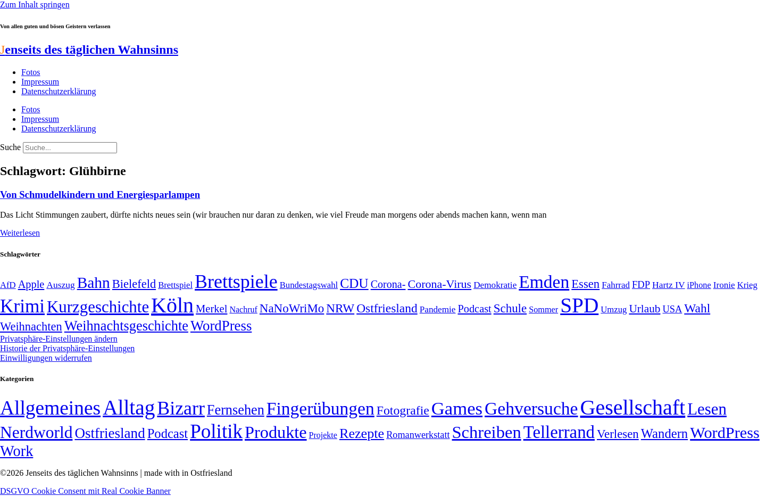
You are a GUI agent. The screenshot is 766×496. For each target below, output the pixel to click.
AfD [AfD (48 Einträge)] (8, 285)
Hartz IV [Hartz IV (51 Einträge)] (668, 284)
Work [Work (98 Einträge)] (16, 451)
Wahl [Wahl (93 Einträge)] (697, 308)
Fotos (30, 72)
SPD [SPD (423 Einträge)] (579, 305)
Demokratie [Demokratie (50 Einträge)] (495, 285)
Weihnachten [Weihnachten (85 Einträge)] (31, 326)
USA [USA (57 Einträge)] (672, 309)
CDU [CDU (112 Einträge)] (354, 283)
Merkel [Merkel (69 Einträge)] (211, 309)
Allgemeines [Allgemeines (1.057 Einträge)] (50, 408)
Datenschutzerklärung (58, 91)
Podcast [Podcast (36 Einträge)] (167, 433)
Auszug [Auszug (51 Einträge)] (60, 284)
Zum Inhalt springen (35, 4)
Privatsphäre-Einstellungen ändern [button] (59, 338)
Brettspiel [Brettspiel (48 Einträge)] (175, 285)
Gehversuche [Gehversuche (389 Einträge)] (531, 408)
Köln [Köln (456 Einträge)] (172, 305)
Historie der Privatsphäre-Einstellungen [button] (67, 348)
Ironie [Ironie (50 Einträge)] (724, 285)
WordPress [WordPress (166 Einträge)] (725, 433)
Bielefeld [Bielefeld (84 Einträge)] (134, 284)
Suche (10, 147)
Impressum (40, 81)
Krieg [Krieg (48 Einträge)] (747, 285)
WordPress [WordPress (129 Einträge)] (221, 326)
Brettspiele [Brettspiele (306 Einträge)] (236, 281)
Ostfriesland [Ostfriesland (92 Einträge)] (387, 308)
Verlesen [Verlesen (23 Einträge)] (618, 434)
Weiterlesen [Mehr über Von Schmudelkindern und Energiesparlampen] (20, 232)
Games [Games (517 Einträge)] (456, 408)
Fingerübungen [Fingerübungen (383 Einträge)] (320, 408)
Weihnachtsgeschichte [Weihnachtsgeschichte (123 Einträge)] (126, 326)
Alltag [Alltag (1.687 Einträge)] (129, 407)
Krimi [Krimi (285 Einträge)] (22, 306)
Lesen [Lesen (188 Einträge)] (707, 409)
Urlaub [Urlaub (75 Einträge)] (644, 308)
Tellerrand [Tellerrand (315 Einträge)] (559, 432)
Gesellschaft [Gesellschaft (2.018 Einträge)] (633, 407)
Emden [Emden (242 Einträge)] (544, 282)
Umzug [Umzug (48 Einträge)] (614, 309)
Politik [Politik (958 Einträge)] (216, 431)
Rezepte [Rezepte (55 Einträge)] (361, 433)
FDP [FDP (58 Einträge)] (641, 284)
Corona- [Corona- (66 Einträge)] (388, 284)
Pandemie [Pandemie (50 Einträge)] (438, 309)
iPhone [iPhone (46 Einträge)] (699, 285)
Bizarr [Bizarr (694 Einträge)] (181, 408)
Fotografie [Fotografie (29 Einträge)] (403, 410)
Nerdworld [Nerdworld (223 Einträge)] (36, 432)
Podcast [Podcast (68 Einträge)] (475, 309)
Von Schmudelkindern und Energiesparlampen (100, 194)
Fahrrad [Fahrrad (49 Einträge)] (616, 285)
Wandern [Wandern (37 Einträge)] (664, 433)
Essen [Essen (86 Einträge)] (585, 284)
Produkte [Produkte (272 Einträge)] (276, 432)
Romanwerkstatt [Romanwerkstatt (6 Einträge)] (417, 434)
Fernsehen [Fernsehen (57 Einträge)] (235, 410)
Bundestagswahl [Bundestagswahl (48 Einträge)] (309, 285)
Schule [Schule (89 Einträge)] (510, 308)
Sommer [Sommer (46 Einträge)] (543, 310)
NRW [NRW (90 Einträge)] (340, 308)
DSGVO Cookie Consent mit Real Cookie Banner (85, 490)
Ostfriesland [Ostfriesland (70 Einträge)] (109, 433)
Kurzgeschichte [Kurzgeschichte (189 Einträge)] (98, 306)
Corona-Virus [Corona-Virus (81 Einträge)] (439, 284)
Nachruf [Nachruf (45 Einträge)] (243, 309)
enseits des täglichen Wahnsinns (89, 49)
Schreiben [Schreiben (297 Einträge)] (486, 432)
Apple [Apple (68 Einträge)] (31, 284)
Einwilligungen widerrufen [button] (46, 357)
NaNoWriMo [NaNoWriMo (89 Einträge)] (292, 308)
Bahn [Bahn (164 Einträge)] (93, 282)
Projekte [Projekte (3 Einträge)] (323, 435)
